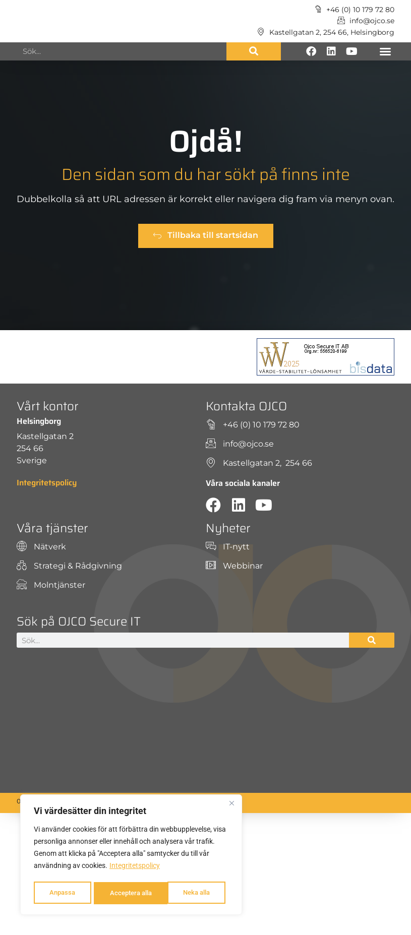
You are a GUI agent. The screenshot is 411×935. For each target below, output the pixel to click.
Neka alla (121, 893)
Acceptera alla (191, 893)
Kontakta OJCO (246, 406)
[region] (131, 856)
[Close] (231, 805)
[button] (385, 51)
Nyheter (228, 528)
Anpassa (61, 893)
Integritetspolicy (134, 868)
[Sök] (253, 51)
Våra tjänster (52, 528)
